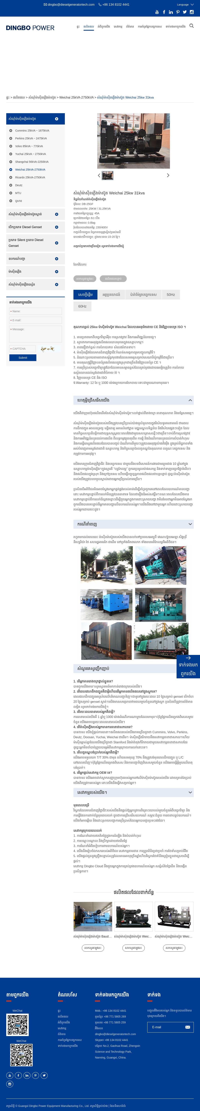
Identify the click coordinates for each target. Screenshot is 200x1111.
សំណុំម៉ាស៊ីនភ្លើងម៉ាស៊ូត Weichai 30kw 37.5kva (143, 935)
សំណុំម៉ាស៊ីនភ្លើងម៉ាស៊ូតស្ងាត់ (25, 212)
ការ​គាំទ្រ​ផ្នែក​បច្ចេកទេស (150, 26)
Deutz (18, 183)
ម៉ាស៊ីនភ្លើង (15, 270)
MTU (18, 191)
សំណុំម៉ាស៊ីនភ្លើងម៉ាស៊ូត (43, 96)
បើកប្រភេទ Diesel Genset (25, 225)
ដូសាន (18, 199)
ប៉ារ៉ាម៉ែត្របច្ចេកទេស (143, 293)
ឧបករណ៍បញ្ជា (17, 257)
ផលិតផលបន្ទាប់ (113, 277)
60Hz (82, 305)
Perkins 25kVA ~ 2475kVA (31, 136)
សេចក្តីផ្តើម (85, 293)
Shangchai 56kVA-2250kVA (32, 160)
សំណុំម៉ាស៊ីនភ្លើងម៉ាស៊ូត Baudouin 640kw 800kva (104, 935)
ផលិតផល (89, 26)
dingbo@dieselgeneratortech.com (71, 4)
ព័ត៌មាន (130, 26)
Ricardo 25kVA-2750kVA (30, 175)
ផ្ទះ (78, 26)
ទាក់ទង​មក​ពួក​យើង (176, 26)
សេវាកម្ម (118, 26)
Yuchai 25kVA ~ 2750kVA (30, 152)
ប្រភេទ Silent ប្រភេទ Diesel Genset (26, 241)
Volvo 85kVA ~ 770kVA (29, 144)
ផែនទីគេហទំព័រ (118, 1104)
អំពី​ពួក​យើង (104, 26)
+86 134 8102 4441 (116, 1038)
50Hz (171, 293)
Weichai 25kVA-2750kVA (77, 96)
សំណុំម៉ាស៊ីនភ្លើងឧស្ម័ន (22, 283)
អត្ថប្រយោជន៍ (111, 293)
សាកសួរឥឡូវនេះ (85, 277)
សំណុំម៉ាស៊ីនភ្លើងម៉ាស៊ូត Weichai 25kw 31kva (125, 96)
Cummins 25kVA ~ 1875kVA (32, 129)
